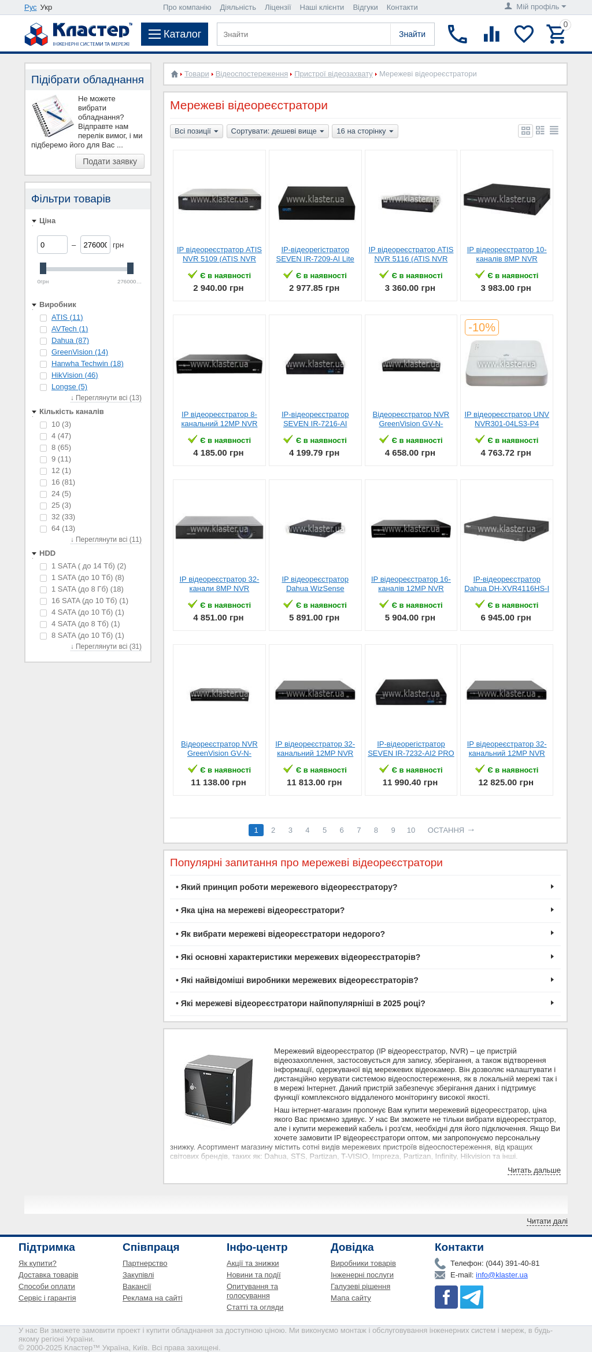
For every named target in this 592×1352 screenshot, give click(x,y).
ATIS (67, 317)
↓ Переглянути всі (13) (106, 398)
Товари (196, 73)
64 (57, 528)
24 (55, 493)
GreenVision (79, 352)
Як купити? (37, 1263)
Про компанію (187, 7)
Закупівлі (138, 1274)
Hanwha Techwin (87, 363)
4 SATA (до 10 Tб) (82, 612)
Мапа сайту (351, 1298)
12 (55, 470)
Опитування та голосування (252, 1291)
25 (55, 505)
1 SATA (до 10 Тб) (82, 577)
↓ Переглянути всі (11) (106, 539)
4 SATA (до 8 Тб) (80, 623)
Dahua (70, 340)
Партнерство (145, 1263)
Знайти (412, 34)
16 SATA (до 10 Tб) (84, 600)
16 (57, 482)
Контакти (402, 7)
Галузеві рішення (360, 1286)
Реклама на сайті (153, 1298)
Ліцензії (278, 7)
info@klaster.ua (502, 1274)
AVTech (69, 328)
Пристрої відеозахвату (333, 73)
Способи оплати (46, 1286)
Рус (30, 7)
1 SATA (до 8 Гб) (82, 589)
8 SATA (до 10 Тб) (82, 635)
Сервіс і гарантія (47, 1298)
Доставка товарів (48, 1274)
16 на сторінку (364, 132)
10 (55, 424)
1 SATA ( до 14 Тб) (83, 566)
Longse (69, 386)
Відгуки (365, 7)
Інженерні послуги (362, 1274)
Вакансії (137, 1286)
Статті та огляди (255, 1307)
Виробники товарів (363, 1263)
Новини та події (254, 1274)
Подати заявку (110, 161)
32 (57, 516)
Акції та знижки (253, 1263)
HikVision (74, 375)
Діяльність (238, 7)
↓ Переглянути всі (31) (106, 646)
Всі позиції (197, 132)
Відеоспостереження (252, 73)
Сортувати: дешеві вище (277, 132)
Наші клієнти (322, 7)
